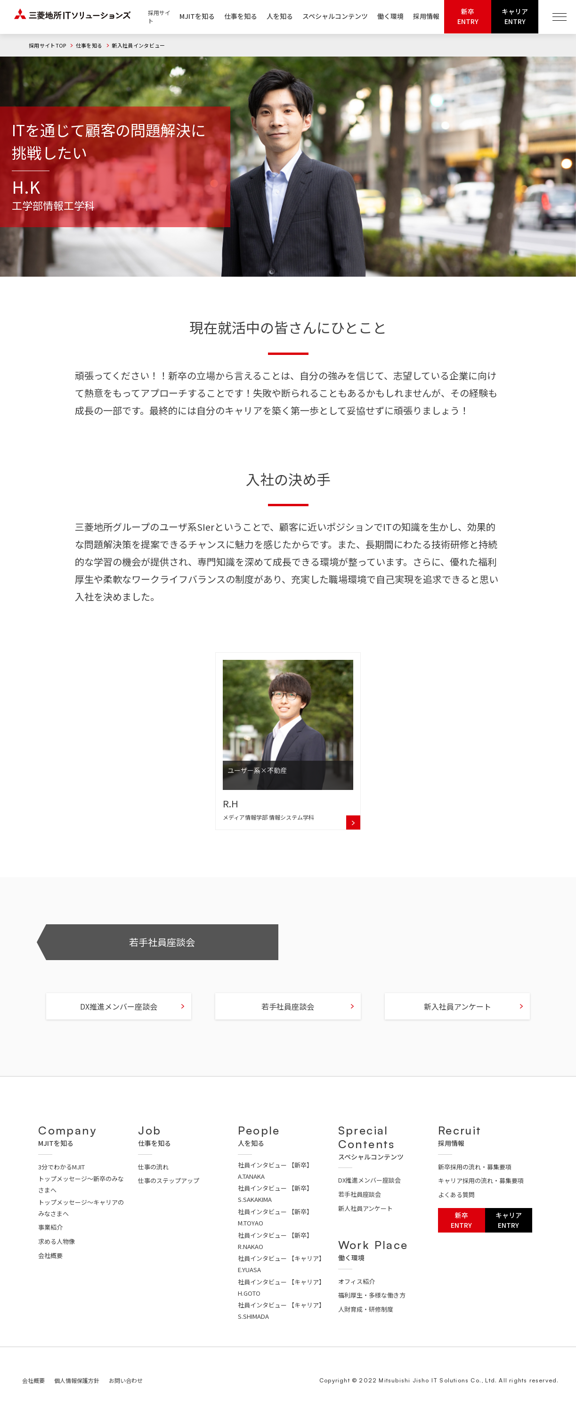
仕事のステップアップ (168, 1180)
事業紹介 (50, 1227)
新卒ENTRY (468, 16)
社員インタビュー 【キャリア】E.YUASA (281, 1264)
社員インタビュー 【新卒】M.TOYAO (275, 1217)
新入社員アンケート (457, 1017)
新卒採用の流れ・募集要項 (474, 1166)
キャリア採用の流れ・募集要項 (481, 1180)
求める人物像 (56, 1241)
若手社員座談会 (162, 953)
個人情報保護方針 (76, 1380)
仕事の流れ (153, 1166)
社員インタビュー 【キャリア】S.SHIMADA (281, 1310)
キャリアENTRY (515, 16)
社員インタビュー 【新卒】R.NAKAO (275, 1241)
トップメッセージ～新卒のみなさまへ (81, 1184)
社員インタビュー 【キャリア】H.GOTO (281, 1287)
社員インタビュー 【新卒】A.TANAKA (275, 1170)
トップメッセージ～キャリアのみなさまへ (81, 1208)
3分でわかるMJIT (61, 1166)
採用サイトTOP (47, 45)
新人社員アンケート (365, 1208)
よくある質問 (456, 1194)
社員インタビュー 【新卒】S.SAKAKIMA (275, 1194)
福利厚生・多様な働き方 (372, 1295)
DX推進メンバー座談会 (118, 1017)
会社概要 (50, 1255)
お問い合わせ (126, 1380)
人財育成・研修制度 (365, 1309)
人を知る (280, 16)
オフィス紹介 (356, 1281)
